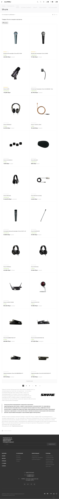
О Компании (19, 453)
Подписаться (52, 444)
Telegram (31, 484)
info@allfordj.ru (30, 476)
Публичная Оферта (36, 459)
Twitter (28, 484)
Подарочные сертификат (37, 457)
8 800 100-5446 (30, 472)
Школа (4, 458)
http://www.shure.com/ (17, 426)
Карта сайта (48, 466)
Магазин (4, 453)
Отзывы (18, 461)
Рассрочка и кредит (50, 464)
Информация (35, 453)
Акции (3, 455)
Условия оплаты (49, 455)
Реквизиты (18, 459)
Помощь (48, 453)
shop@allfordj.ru (30, 475)
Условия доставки (50, 457)
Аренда (4, 460)
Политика (18, 457)
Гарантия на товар (50, 459)
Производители (35, 455)
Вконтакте (24, 484)
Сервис (4, 465)
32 (35, 385)
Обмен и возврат (49, 462)
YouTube (34, 484)
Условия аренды (49, 461)
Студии (4, 463)
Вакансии (18, 455)
